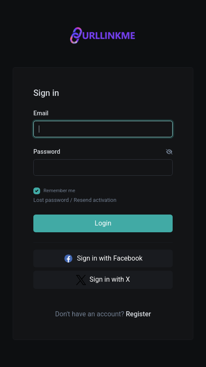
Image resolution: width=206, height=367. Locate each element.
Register (138, 314)
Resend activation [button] (95, 200)
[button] (169, 152)
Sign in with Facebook (102, 258)
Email (41, 113)
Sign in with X (103, 280)
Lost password (51, 200)
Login (103, 223)
